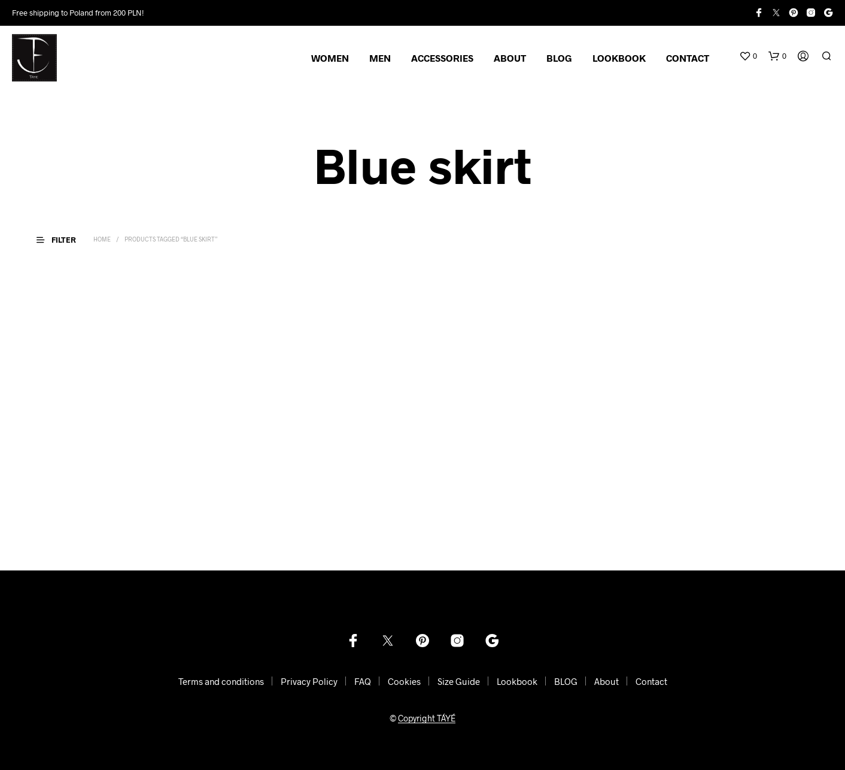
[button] (748, 56)
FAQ (362, 681)
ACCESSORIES (442, 58)
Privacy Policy (309, 681)
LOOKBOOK (619, 58)
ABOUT (510, 58)
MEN (380, 58)
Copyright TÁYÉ (426, 718)
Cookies (404, 681)
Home (102, 239)
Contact (651, 681)
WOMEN (330, 58)
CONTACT (687, 58)
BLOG (559, 58)
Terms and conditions (221, 681)
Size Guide (458, 681)
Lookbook (517, 681)
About (606, 681)
